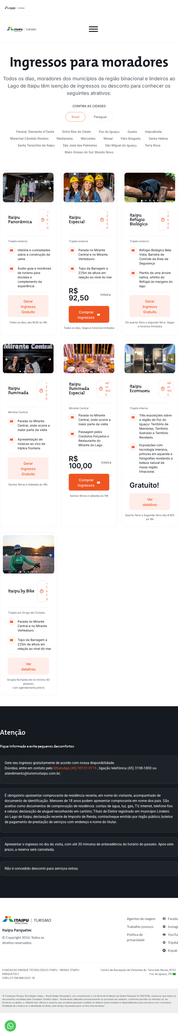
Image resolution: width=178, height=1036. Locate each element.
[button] (6, 188)
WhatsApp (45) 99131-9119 (75, 768)
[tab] (75, 117)
